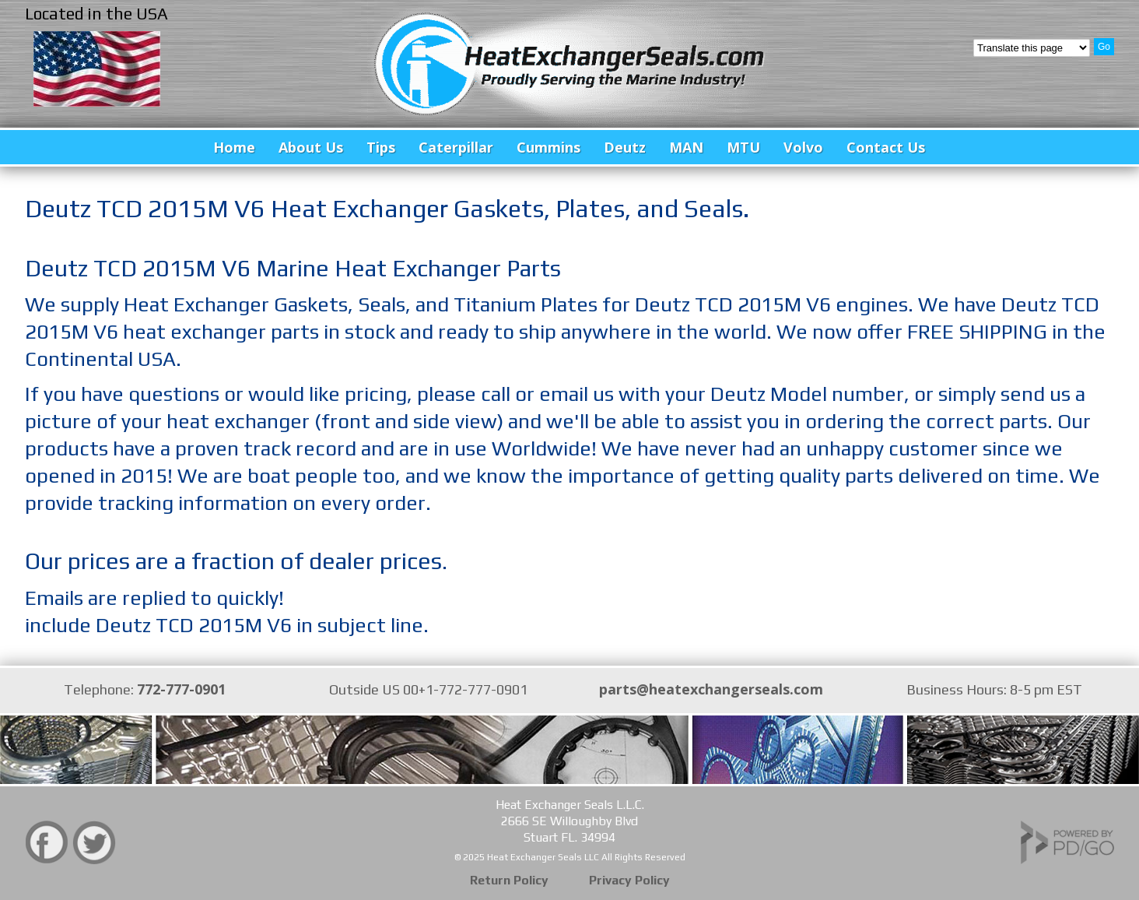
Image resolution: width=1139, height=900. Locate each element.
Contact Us (885, 147)
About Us (311, 147)
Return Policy (509, 880)
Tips (380, 147)
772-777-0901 (181, 689)
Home (234, 147)
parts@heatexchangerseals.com (711, 689)
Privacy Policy (629, 880)
